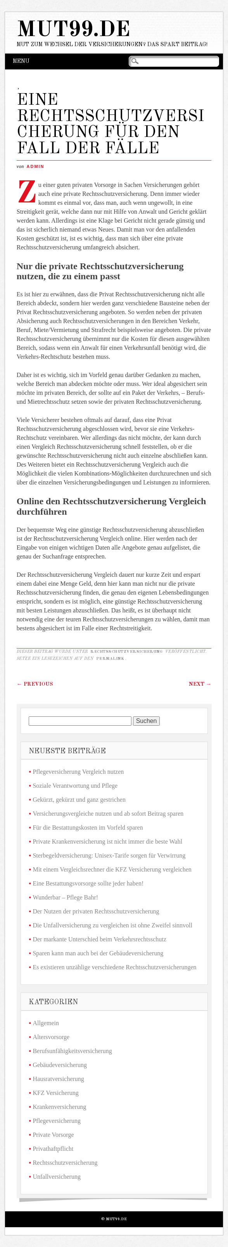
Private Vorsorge (53, 1134)
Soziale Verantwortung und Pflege (75, 785)
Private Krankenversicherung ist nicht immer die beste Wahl (107, 841)
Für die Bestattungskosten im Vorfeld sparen (88, 827)
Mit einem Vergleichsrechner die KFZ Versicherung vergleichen (112, 869)
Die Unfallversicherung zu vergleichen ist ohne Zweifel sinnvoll (112, 925)
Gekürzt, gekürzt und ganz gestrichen (79, 799)
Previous (35, 684)
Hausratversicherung (58, 1079)
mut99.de (73, 30)
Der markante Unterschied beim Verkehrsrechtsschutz (99, 939)
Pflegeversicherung (57, 1120)
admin (36, 166)
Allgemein (46, 1023)
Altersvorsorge (51, 1037)
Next (200, 684)
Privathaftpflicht (53, 1148)
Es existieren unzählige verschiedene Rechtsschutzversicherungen (114, 967)
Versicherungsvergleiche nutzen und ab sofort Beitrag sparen (108, 813)
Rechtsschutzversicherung (126, 652)
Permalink (110, 659)
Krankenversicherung (59, 1106)
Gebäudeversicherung (60, 1065)
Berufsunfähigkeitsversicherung (72, 1051)
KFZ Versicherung (55, 1093)
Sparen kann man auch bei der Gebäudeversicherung (98, 953)
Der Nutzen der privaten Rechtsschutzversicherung (96, 911)
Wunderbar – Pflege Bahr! (65, 897)
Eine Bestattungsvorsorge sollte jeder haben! (88, 883)
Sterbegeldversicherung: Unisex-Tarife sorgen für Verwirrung (109, 855)
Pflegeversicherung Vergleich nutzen (78, 771)
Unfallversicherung (57, 1176)
